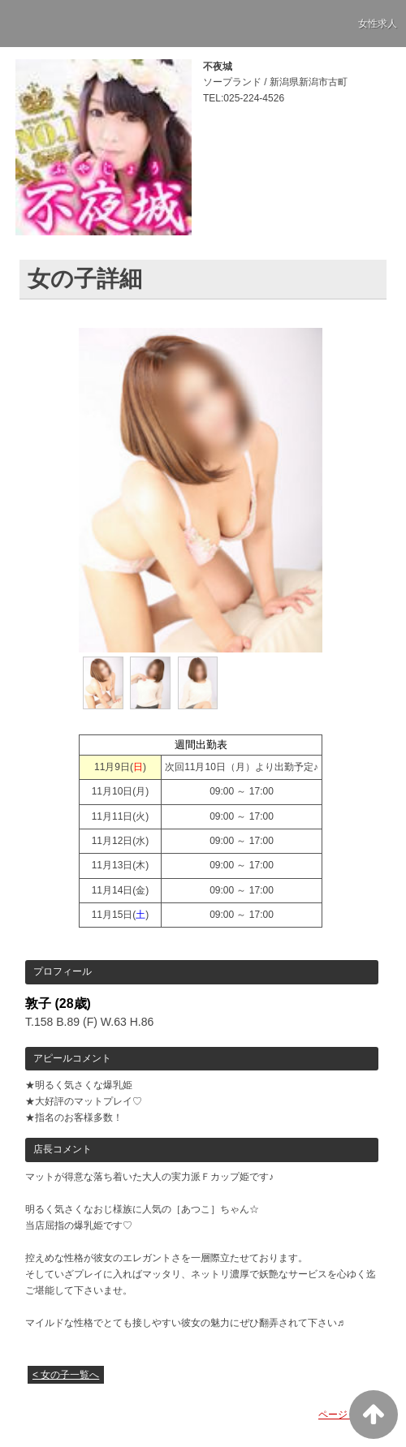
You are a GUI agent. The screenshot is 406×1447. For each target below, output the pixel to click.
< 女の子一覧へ (65, 1374)
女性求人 (377, 23)
